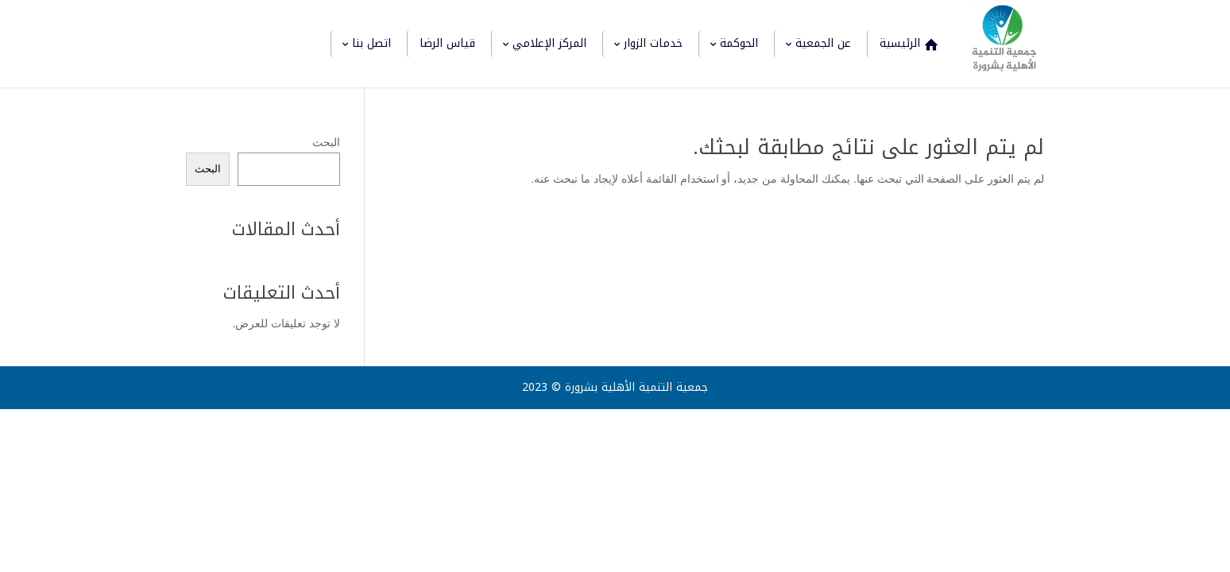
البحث (326, 142)
